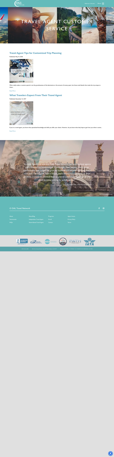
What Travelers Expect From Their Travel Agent (36, 95)
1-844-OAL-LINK (24, 248)
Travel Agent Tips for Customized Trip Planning (36, 53)
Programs (51, 216)
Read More (13, 91)
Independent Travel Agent (36, 219)
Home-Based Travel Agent (36, 222)
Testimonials (13, 219)
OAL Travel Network (19, 3)
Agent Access (71, 216)
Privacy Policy (71, 219)
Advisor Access (90, 3)
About (11, 216)
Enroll (50, 219)
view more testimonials (105, 194)
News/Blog (32, 216)
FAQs (11, 222)
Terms (69, 222)
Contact (50, 222)
